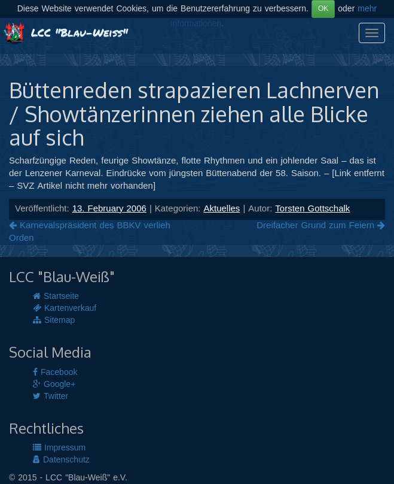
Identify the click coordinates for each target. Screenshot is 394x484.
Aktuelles (222, 209)
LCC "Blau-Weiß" (65, 32)
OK (323, 8)
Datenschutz (61, 460)
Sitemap (54, 320)
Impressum (59, 448)
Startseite (56, 296)
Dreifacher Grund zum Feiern (320, 226)
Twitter (50, 396)
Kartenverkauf (64, 308)
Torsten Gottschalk (312, 209)
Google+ (54, 384)
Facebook (55, 372)
